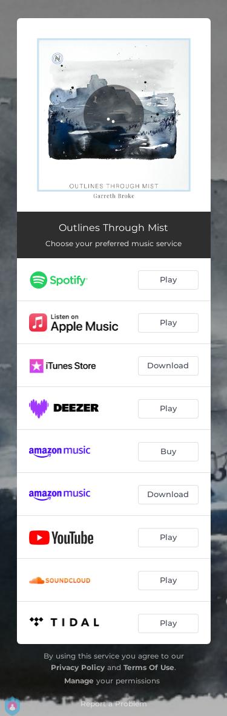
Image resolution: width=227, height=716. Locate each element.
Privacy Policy (78, 667)
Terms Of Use (148, 667)
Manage (79, 680)
